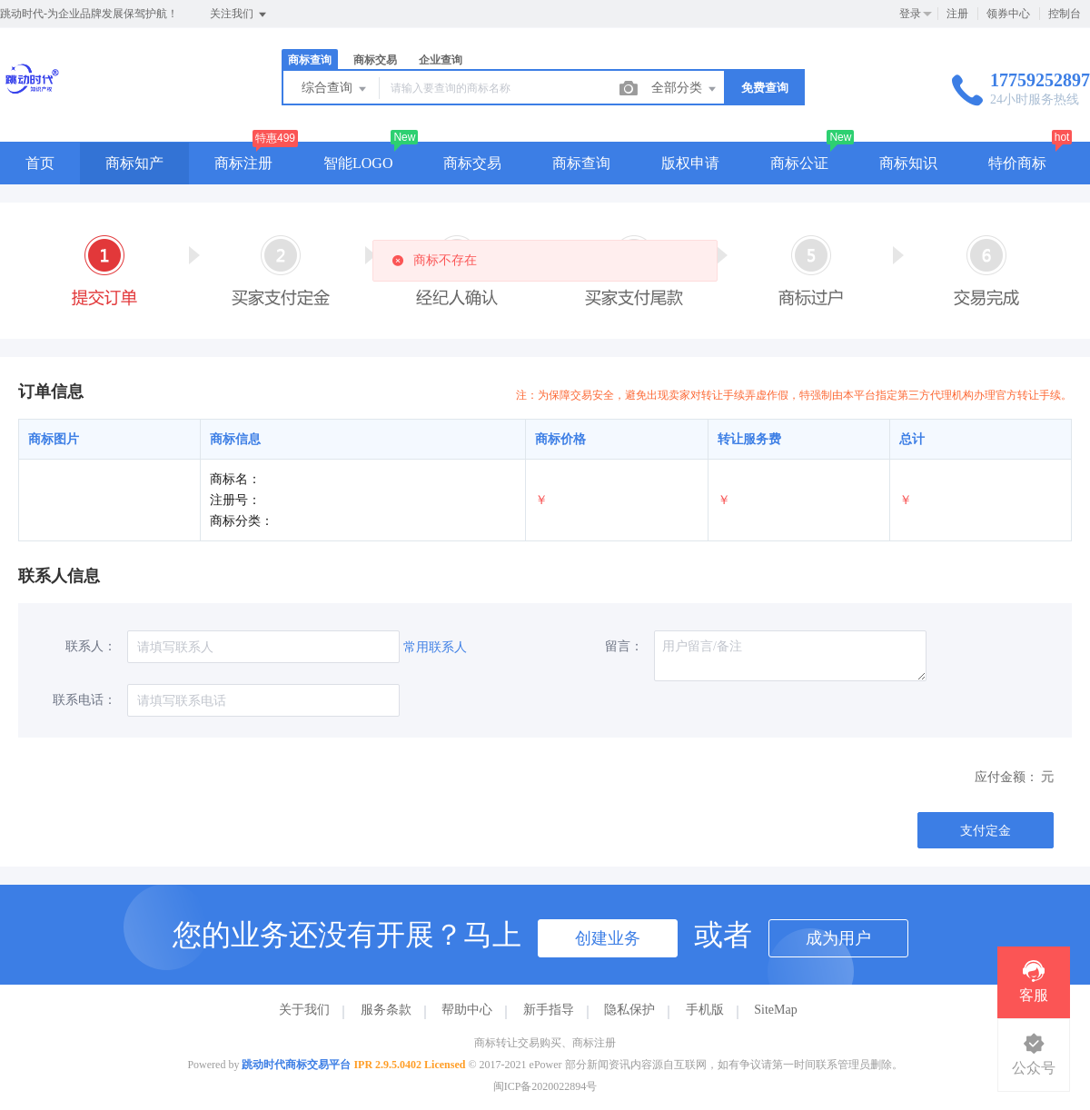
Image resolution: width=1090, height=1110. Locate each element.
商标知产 (134, 163)
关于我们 (304, 1009)
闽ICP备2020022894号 (545, 1086)
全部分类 (684, 89)
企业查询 (440, 60)
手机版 (705, 1009)
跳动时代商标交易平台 (296, 1064)
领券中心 (1008, 13)
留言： (624, 646)
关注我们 (239, 14)
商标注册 (243, 163)
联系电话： (84, 700)
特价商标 (1017, 163)
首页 (39, 163)
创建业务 (607, 938)
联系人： (90, 646)
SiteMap (775, 1009)
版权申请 (690, 163)
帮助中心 (466, 1009)
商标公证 (799, 163)
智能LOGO (357, 163)
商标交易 (375, 60)
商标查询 (310, 60)
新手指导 (548, 1009)
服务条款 (386, 1009)
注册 (957, 13)
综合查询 (335, 89)
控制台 (1064, 13)
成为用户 (838, 938)
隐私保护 (629, 1009)
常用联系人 (435, 647)
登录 (910, 13)
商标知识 (908, 163)
